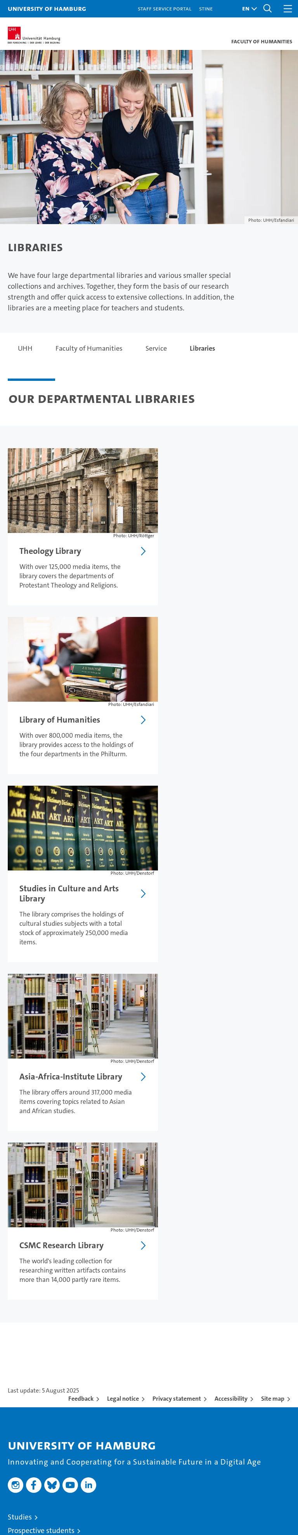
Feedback (81, 1055)
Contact (20, 1383)
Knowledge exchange (42, 1284)
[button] (247, 8)
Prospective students (41, 1187)
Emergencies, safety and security (60, 1423)
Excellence (25, 1326)
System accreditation (278, 1481)
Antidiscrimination (38, 1437)
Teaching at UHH (34, 1243)
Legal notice (123, 1055)
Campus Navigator (37, 1396)
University (24, 1313)
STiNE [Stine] (206, 8)
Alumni (19, 1354)
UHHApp (22, 1410)
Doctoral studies (34, 1257)
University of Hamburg (47, 8)
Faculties (22, 1340)
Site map (272, 1055)
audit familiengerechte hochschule (191, 1484)
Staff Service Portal (164, 8)
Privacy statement (176, 1055)
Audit (216, 1477)
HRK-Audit (245, 1481)
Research (22, 1230)
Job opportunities (36, 1270)
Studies (20, 1174)
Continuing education (42, 1201)
